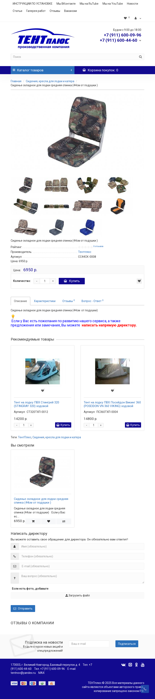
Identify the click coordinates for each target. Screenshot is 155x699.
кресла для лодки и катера (63, 437)
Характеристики (45, 301)
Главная (16, 81)
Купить (72, 281)
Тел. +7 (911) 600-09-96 (49, 668)
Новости (132, 3)
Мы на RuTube (89, 3)
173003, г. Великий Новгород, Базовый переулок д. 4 (45, 664)
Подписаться (127, 643)
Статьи (17, 10)
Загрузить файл (77, 595)
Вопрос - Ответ (92, 301)
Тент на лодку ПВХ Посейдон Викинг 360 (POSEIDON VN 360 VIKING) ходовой (112, 404)
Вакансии (70, 10)
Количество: (22, 281)
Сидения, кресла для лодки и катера (50, 81)
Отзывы (55, 10)
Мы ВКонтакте (66, 3)
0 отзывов (98, 246)
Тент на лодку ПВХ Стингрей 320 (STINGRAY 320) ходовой (36, 404)
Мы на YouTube (113, 3)
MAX (41, 672)
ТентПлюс (24, 437)
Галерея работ (36, 10)
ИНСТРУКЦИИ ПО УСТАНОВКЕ (32, 3)
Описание (20, 301)
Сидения (38, 437)
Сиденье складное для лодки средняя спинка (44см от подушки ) (41, 500)
